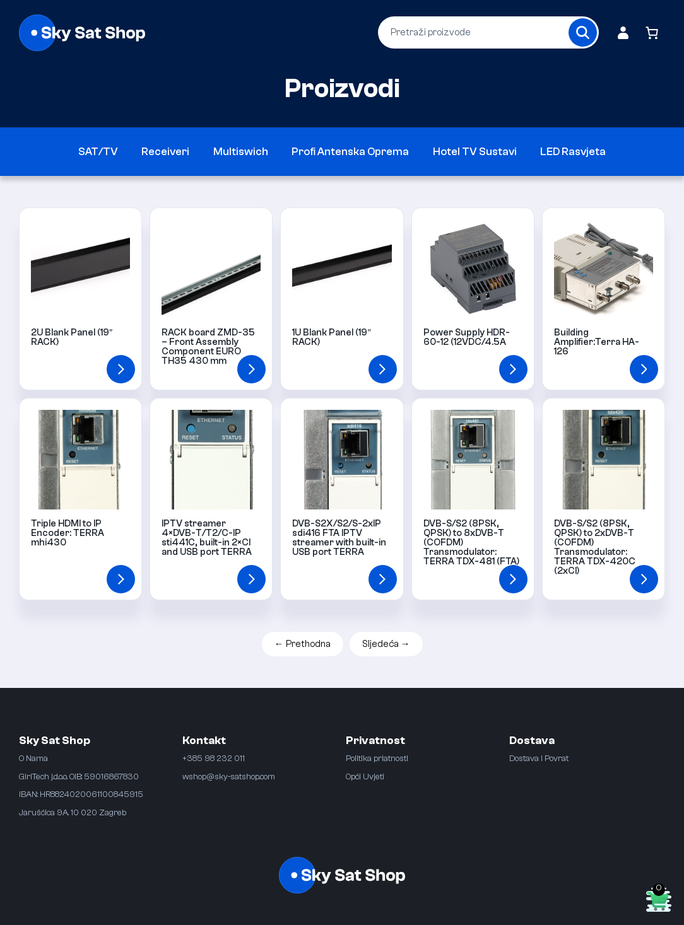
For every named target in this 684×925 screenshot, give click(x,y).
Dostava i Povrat (539, 758)
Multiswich (240, 152)
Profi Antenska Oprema (350, 152)
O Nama (33, 758)
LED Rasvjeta (573, 152)
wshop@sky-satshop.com (228, 776)
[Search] (583, 32)
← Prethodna (302, 644)
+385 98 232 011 (213, 758)
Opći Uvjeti (365, 776)
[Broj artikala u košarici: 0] (651, 32)
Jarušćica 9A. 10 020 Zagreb (72, 812)
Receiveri (165, 152)
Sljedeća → (386, 644)
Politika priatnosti (377, 758)
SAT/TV (98, 152)
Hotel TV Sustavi (475, 152)
